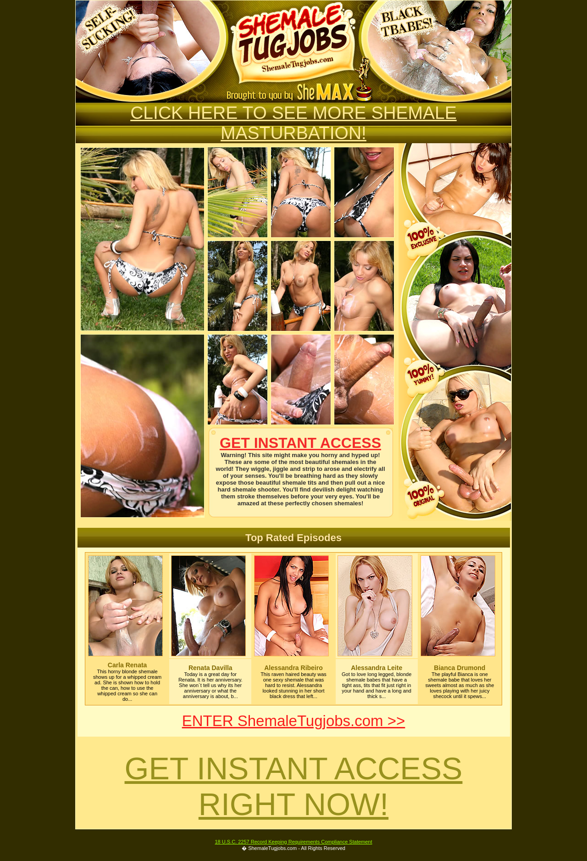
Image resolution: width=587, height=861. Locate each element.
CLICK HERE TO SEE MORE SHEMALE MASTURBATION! (293, 123)
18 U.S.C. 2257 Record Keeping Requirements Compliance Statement (293, 841)
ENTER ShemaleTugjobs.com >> (293, 720)
